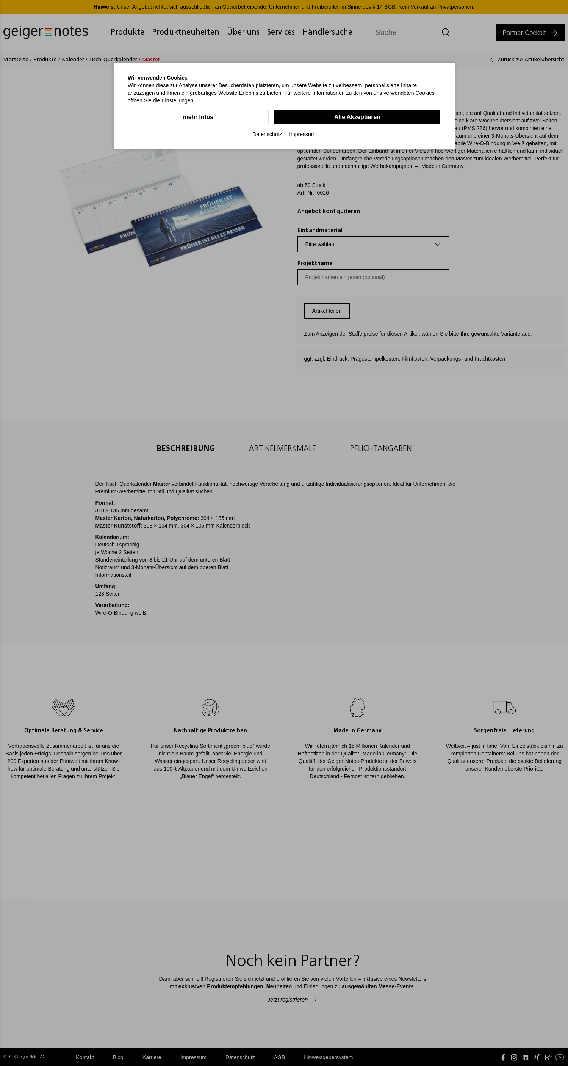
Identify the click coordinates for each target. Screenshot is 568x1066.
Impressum (302, 134)
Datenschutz (267, 134)
